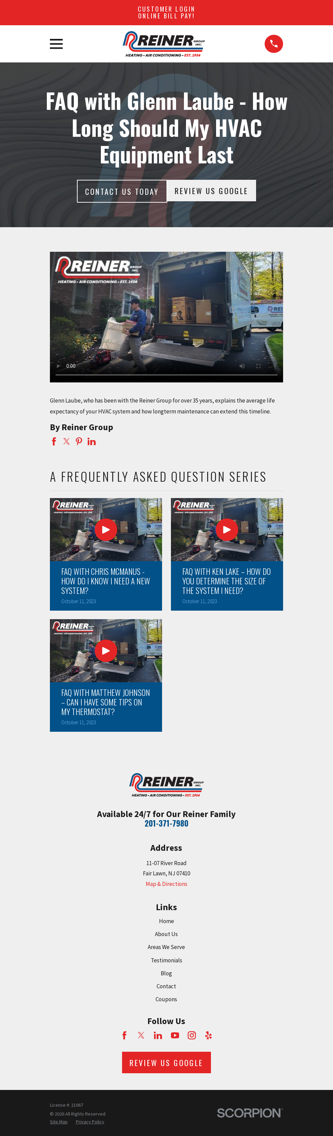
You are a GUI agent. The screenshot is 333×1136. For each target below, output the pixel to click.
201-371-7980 (166, 823)
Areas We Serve (166, 947)
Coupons (166, 999)
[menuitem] (59, 1122)
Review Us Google (211, 190)
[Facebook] (124, 1035)
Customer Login (167, 12)
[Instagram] (192, 1035)
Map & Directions (166, 884)
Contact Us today (122, 191)
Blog (166, 973)
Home (166, 921)
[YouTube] (175, 1035)
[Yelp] (208, 1035)
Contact (166, 986)
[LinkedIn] (158, 1035)
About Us (166, 934)
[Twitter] (141, 1035)
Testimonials (166, 960)
